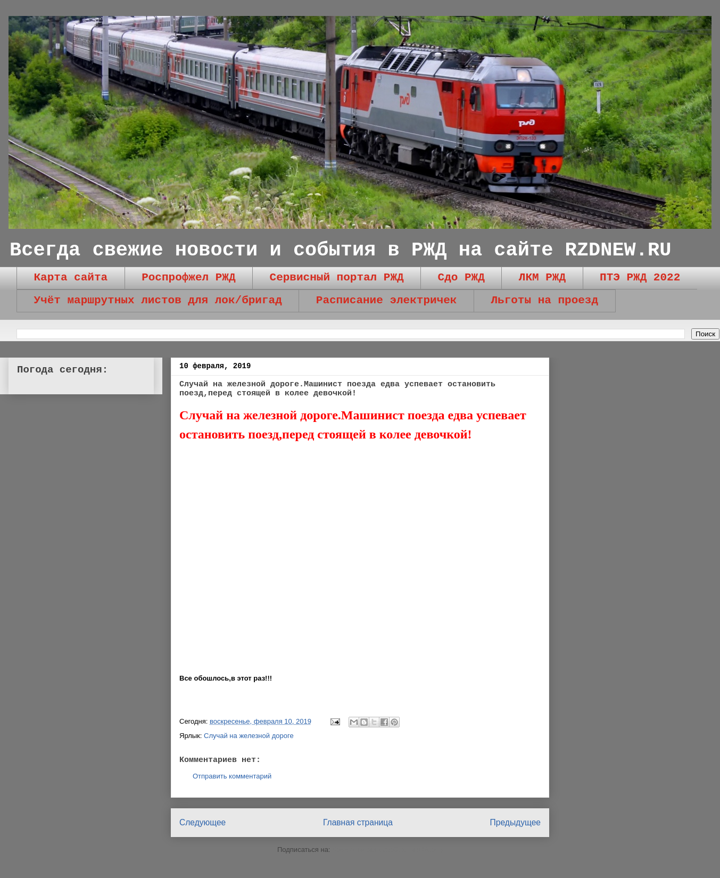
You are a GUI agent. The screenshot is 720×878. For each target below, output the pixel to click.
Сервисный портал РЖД (337, 277)
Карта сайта (71, 277)
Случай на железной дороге (249, 736)
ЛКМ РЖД (542, 277)
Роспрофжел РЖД (188, 277)
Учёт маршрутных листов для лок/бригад (158, 300)
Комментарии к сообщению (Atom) (387, 850)
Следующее (202, 822)
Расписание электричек (386, 300)
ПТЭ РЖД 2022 (640, 277)
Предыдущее (515, 822)
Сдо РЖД (461, 277)
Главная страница (358, 822)
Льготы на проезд (544, 300)
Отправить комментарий (232, 776)
